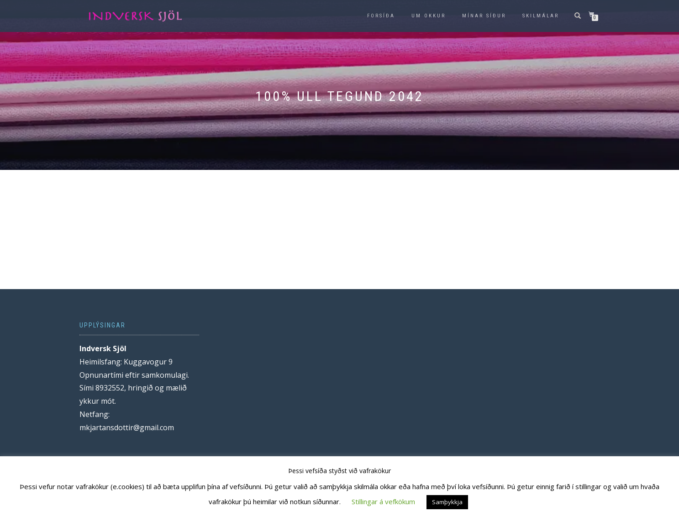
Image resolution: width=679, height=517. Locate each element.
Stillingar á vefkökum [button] (383, 501)
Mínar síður (484, 16)
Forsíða (381, 16)
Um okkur (428, 16)
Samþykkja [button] (447, 502)
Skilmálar (540, 16)
